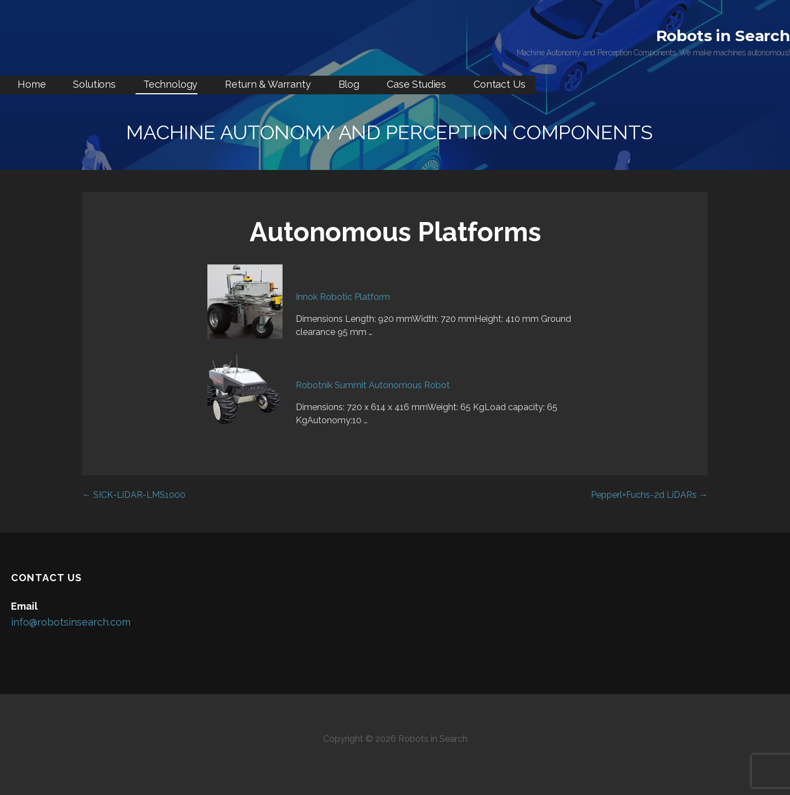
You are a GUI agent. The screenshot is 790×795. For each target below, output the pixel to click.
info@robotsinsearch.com (71, 622)
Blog (348, 84)
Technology (170, 84)
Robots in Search (723, 35)
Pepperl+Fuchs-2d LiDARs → (649, 495)
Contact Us (499, 84)
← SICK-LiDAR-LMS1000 (133, 495)
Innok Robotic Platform (343, 297)
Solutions (94, 84)
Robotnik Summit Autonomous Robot (373, 385)
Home (32, 84)
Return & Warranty (268, 84)
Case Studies (416, 84)
